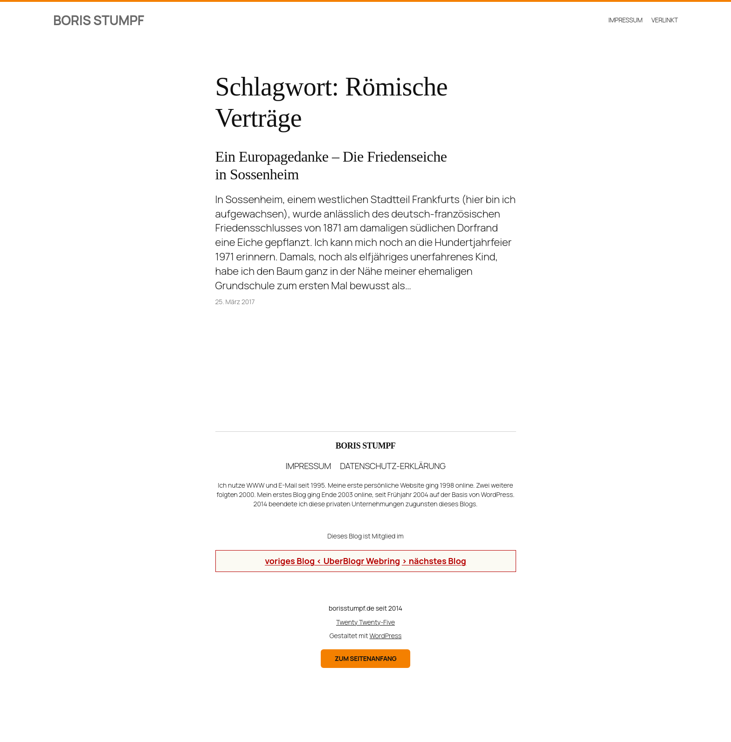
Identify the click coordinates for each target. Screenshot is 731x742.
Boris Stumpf (98, 20)
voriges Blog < (294, 560)
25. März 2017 (235, 301)
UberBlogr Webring (362, 560)
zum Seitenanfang (366, 658)
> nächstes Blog (434, 560)
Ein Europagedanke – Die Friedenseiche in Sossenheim (331, 165)
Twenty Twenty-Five (365, 622)
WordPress (386, 635)
